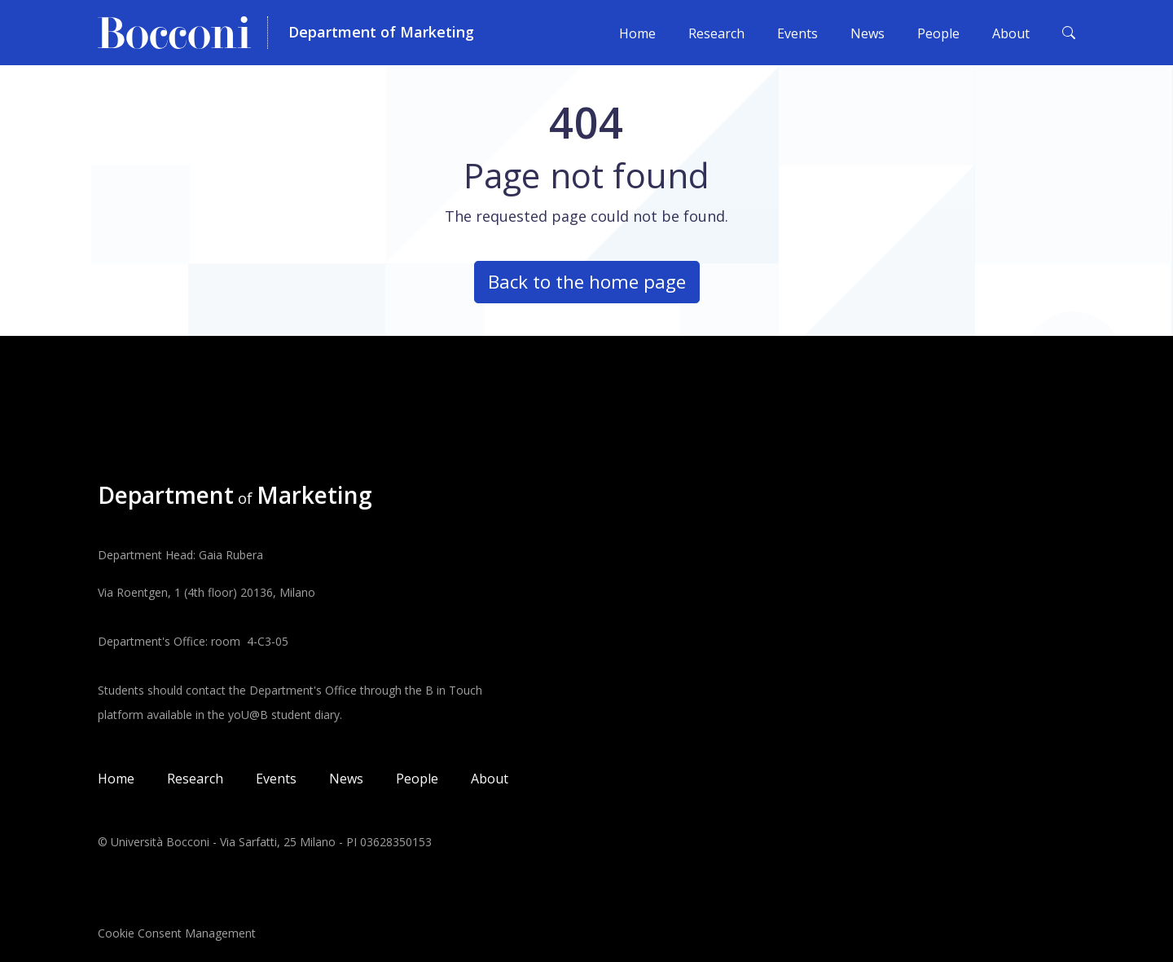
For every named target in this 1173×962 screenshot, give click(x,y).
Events (797, 33)
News (867, 33)
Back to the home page (587, 281)
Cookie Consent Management (177, 933)
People (938, 33)
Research (716, 33)
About (1011, 33)
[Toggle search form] (1068, 32)
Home (637, 33)
